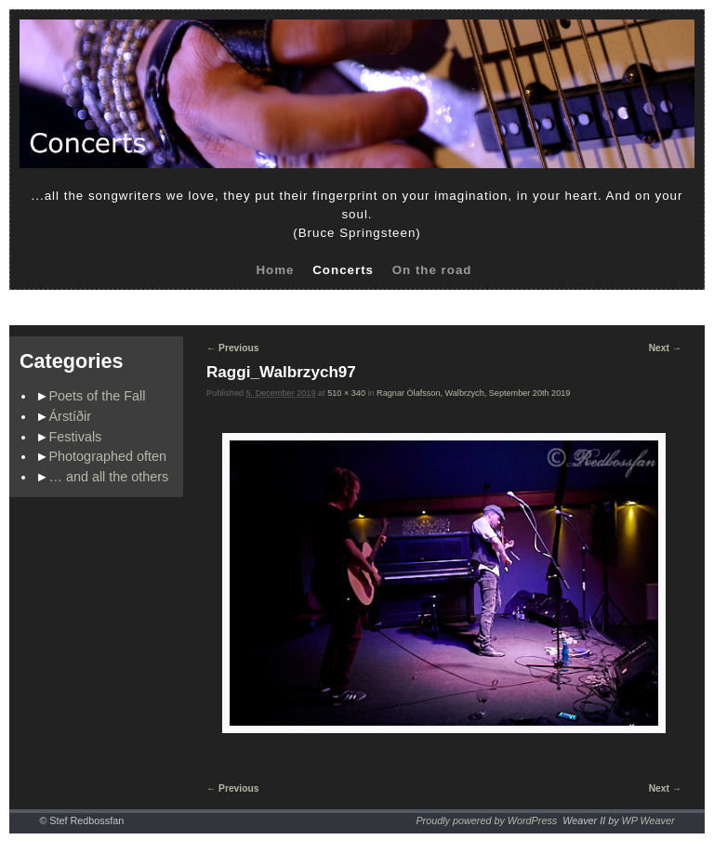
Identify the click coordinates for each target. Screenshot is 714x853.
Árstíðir (70, 416)
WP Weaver (648, 820)
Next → (665, 348)
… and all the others (109, 476)
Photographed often (107, 456)
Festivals (75, 436)
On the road (432, 270)
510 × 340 (346, 393)
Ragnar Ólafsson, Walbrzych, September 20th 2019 (473, 393)
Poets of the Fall (97, 395)
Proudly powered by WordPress (486, 820)
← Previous (232, 348)
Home (275, 270)
